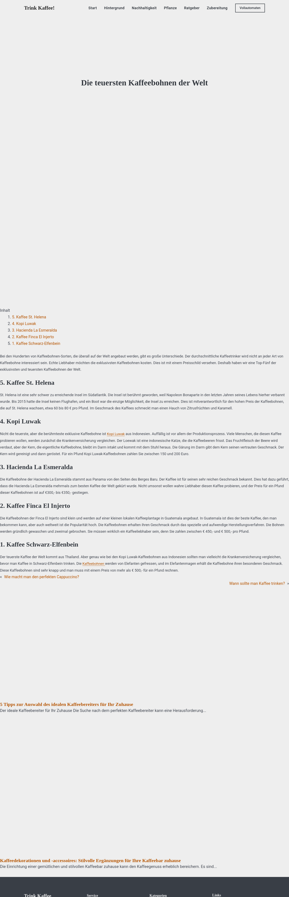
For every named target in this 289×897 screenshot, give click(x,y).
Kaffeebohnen (94, 563)
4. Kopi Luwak (24, 323)
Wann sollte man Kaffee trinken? (256, 583)
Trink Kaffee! (39, 8)
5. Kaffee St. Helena (29, 317)
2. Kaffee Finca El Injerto (33, 336)
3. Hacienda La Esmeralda (35, 330)
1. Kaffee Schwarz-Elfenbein (37, 343)
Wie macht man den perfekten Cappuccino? (43, 576)
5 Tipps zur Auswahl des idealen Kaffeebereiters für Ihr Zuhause (66, 704)
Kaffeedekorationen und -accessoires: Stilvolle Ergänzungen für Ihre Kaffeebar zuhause (90, 860)
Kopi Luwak (116, 434)
